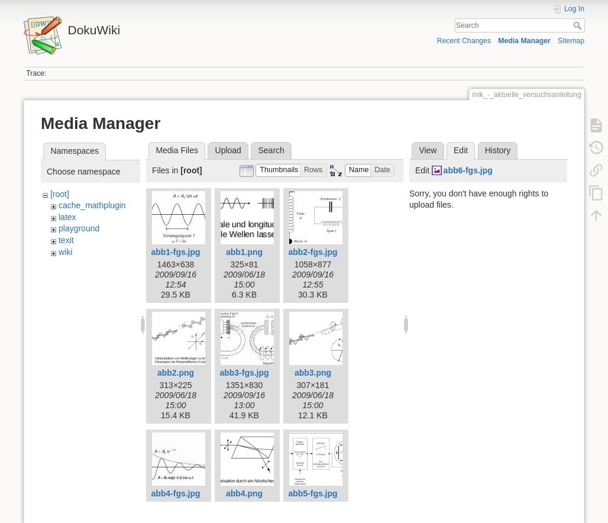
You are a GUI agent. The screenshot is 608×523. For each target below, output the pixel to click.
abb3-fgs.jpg (244, 372)
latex (67, 217)
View (427, 150)
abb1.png (244, 252)
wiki (65, 252)
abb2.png (175, 372)
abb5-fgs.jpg (312, 493)
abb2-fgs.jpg (312, 252)
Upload (228, 150)
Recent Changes (464, 41)
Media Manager (524, 41)
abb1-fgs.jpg (175, 252)
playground (79, 228)
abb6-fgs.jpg (468, 170)
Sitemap (571, 41)
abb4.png (244, 493)
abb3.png (313, 372)
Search (578, 25)
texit (66, 240)
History (498, 150)
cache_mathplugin (92, 205)
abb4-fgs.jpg (175, 493)
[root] (59, 194)
